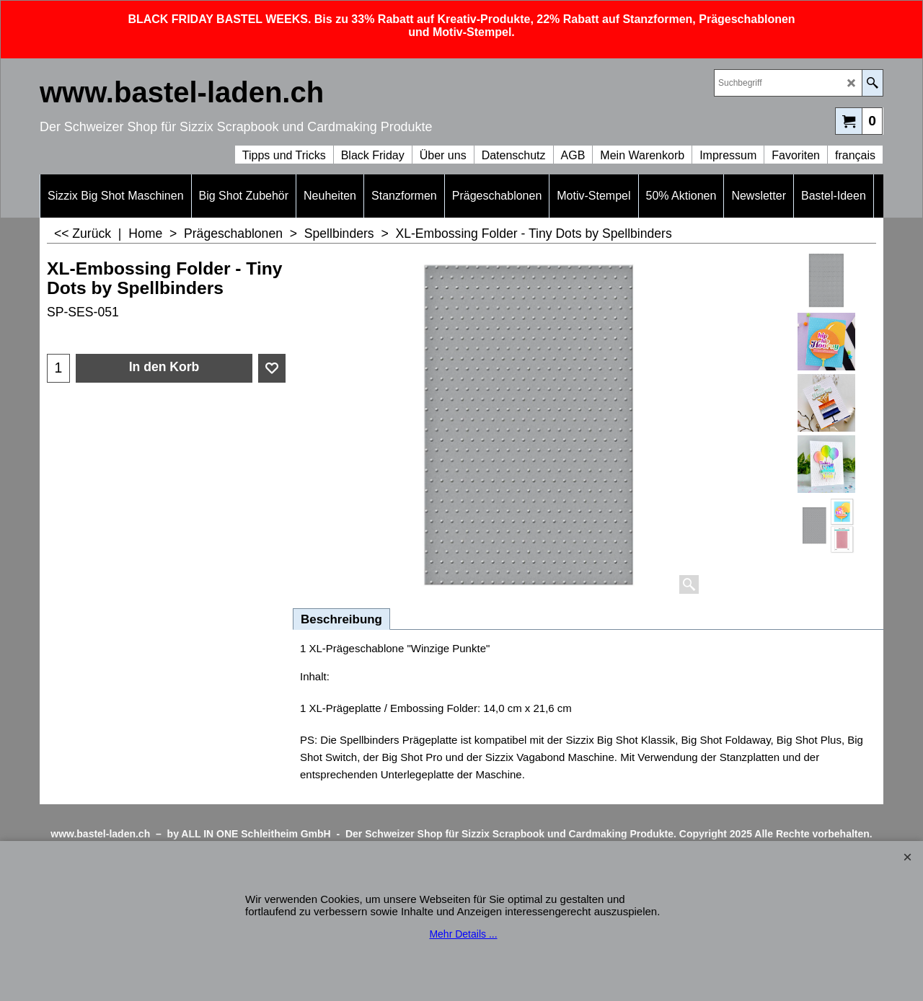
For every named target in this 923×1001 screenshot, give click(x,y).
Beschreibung (341, 619)
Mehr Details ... (463, 934)
